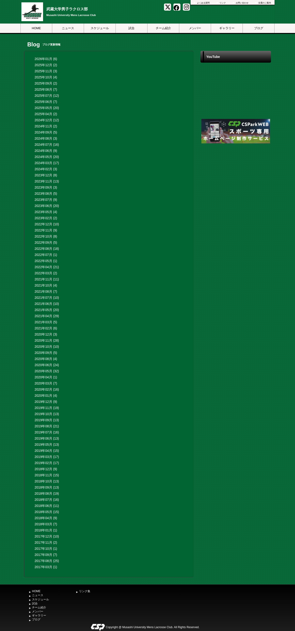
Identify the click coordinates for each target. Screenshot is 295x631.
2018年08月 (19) (47, 493)
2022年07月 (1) (46, 255)
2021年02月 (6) (46, 328)
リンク (222, 3)
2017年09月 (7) (46, 555)
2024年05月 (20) (47, 157)
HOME (36, 28)
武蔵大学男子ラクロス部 (67, 9)
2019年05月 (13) (47, 444)
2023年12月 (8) (46, 175)
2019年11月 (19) (47, 408)
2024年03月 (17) (47, 163)
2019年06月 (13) (47, 438)
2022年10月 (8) (46, 236)
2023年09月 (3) (46, 187)
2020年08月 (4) (46, 359)
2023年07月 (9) (46, 200)
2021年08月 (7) (46, 291)
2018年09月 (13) (47, 487)
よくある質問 (203, 3)
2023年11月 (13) (47, 181)
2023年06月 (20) (47, 206)
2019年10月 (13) (47, 414)
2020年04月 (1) (46, 377)
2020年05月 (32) (47, 371)
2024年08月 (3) (46, 138)
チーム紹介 (163, 28)
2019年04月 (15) (47, 451)
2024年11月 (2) (46, 126)
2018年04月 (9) (46, 518)
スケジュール (100, 28)
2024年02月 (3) (46, 169)
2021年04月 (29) (47, 316)
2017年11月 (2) (46, 542)
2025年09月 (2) (46, 83)
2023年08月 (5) (46, 193)
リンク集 (84, 591)
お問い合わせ (242, 3)
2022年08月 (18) (47, 249)
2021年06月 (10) (47, 304)
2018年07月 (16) (47, 500)
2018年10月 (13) (47, 481)
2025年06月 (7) (46, 102)
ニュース (68, 28)
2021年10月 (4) (46, 285)
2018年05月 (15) (47, 512)
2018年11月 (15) (47, 475)
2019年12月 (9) (46, 402)
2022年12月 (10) (47, 224)
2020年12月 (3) (46, 334)
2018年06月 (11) (47, 506)
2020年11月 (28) (47, 340)
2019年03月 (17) (47, 457)
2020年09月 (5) (46, 353)
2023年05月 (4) (46, 212)
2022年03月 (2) (46, 273)
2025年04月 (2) (46, 114)
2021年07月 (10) (47, 297)
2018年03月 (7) (46, 524)
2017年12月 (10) (47, 536)
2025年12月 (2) (46, 65)
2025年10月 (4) (46, 77)
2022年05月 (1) (46, 261)
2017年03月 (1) (46, 567)
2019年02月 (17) (47, 463)
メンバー (195, 28)
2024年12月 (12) (47, 120)
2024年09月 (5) (46, 132)
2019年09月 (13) (47, 420)
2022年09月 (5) (46, 242)
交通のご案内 (264, 3)
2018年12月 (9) (46, 469)
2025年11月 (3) (46, 71)
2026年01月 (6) (46, 59)
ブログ (258, 28)
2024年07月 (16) (47, 144)
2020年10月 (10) (47, 346)
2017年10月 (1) (46, 548)
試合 (131, 28)
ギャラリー (227, 28)
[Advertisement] (235, 179)
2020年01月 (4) (46, 395)
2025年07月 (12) (47, 95)
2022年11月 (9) (46, 230)
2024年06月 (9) (46, 151)
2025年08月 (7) (46, 89)
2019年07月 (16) (47, 432)
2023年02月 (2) (46, 218)
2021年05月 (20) (47, 310)
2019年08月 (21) (47, 426)
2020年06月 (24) (47, 365)
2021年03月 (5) (46, 322)
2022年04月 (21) (47, 267)
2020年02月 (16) (47, 389)
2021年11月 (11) (47, 279)
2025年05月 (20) (47, 108)
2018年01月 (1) (46, 530)
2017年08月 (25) (47, 561)
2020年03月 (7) (46, 383)
